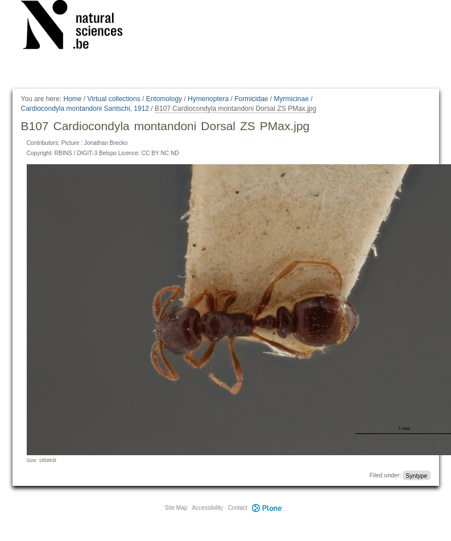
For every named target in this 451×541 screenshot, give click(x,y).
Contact (237, 508)
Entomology (164, 99)
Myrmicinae (291, 99)
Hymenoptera (208, 99)
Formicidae (251, 99)
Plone (267, 508)
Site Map (176, 508)
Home (72, 99)
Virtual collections (114, 99)
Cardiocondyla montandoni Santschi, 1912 (85, 109)
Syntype (416, 475)
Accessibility (207, 508)
